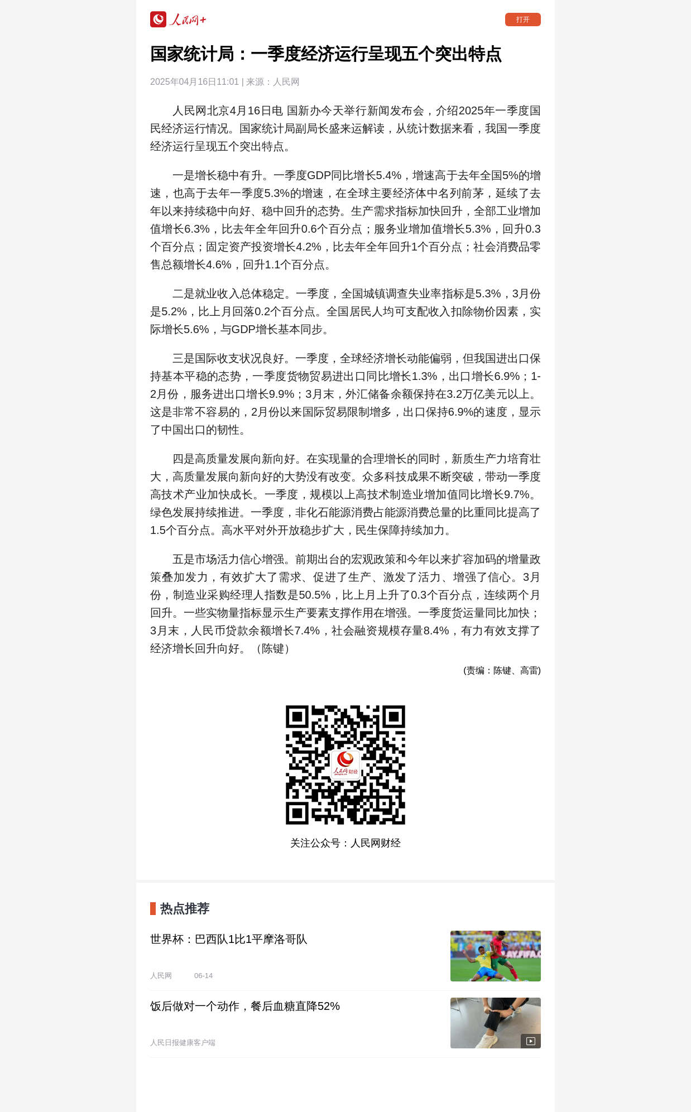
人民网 (286, 81)
